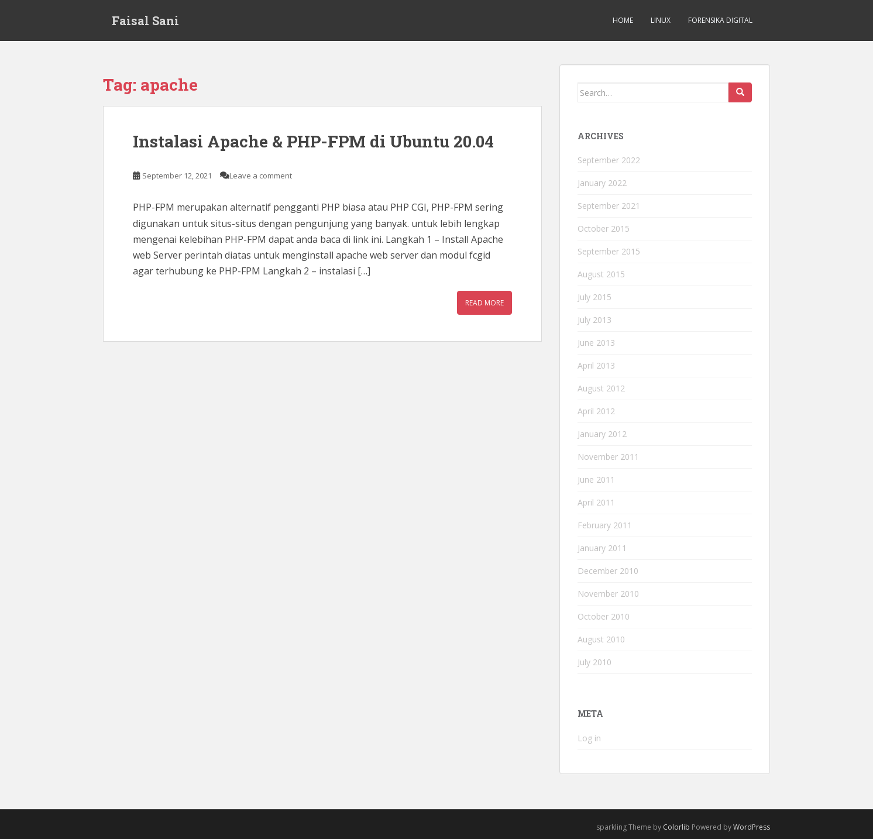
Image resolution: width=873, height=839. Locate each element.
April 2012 (596, 411)
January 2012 (602, 433)
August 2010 (601, 639)
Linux (661, 20)
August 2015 (601, 274)
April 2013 (596, 365)
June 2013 (596, 342)
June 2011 (596, 479)
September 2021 (609, 205)
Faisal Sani (145, 20)
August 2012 (601, 388)
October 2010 (604, 616)
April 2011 (596, 502)
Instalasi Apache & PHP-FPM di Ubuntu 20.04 (313, 141)
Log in (589, 738)
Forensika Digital (720, 20)
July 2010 (594, 662)
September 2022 (609, 160)
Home (623, 20)
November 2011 (608, 456)
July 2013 (594, 319)
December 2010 (608, 570)
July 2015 (594, 296)
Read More (484, 303)
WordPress (751, 827)
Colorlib (676, 827)
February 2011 (605, 525)
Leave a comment (260, 175)
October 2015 (604, 228)
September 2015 (609, 251)
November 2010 (608, 593)
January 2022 (602, 182)
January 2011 (602, 547)
